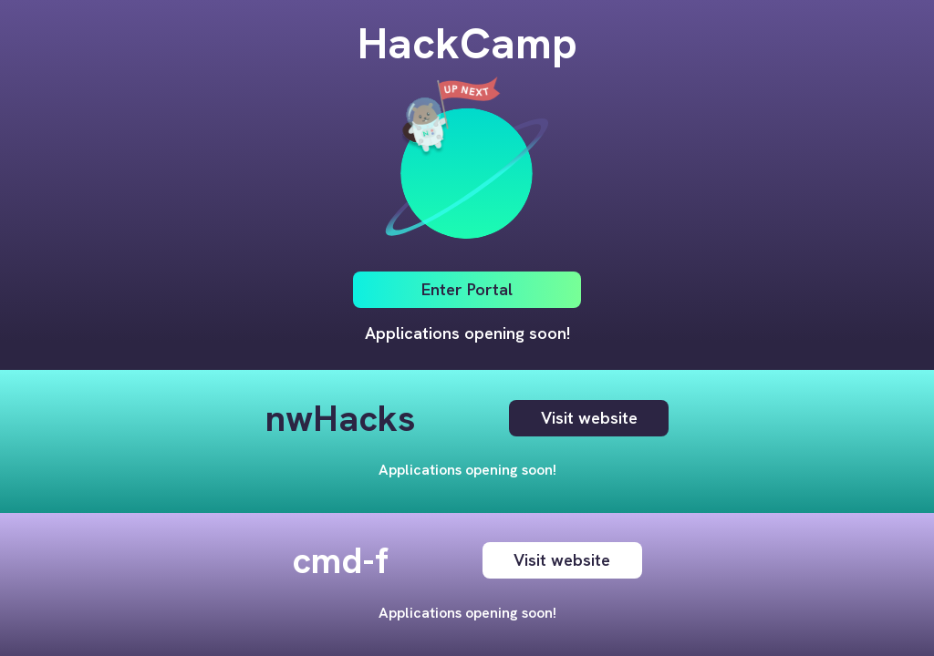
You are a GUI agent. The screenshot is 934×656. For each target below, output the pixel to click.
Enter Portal (467, 290)
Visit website (589, 418)
